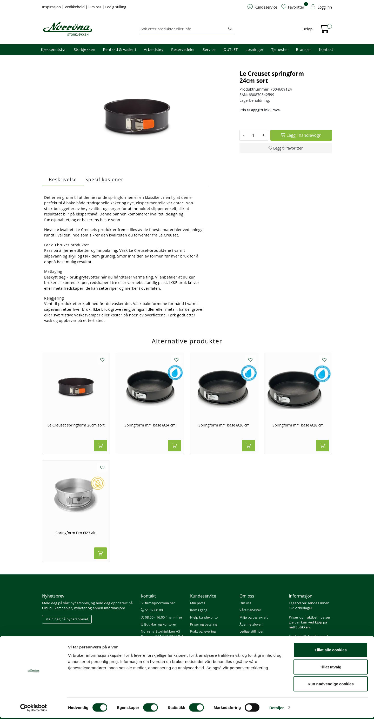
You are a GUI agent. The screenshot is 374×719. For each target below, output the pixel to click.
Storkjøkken (84, 49)
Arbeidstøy (153, 49)
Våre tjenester (250, 610)
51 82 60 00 (152, 610)
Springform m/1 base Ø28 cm (298, 425)
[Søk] (184, 29)
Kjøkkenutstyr (53, 49)
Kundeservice (203, 596)
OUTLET (230, 49)
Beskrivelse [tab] (63, 179)
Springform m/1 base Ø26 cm (224, 425)
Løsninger (254, 49)
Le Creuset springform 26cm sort (75, 425)
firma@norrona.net (158, 603)
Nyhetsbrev (53, 596)
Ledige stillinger (251, 631)
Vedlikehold (75, 6)
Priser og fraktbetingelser (310, 617)
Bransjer (303, 49)
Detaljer (276, 709)
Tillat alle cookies (331, 651)
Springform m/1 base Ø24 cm (150, 425)
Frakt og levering (203, 631)
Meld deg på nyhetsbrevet (66, 619)
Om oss (95, 6)
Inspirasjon (52, 6)
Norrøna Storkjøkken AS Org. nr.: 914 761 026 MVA (162, 634)
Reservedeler (183, 49)
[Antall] (253, 135)
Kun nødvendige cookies (331, 685)
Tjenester (279, 49)
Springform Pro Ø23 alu (75, 533)
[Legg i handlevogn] (301, 135)
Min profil (197, 603)
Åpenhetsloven (251, 624)
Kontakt (326, 49)
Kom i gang (198, 610)
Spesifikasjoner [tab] (104, 179)
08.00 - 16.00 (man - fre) (161, 617)
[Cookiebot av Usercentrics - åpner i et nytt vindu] (33, 709)
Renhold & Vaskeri (119, 49)
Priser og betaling (203, 624)
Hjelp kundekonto (204, 617)
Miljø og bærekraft (253, 617)
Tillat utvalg (330, 668)
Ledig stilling (115, 6)
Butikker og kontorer (158, 624)
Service (209, 49)
